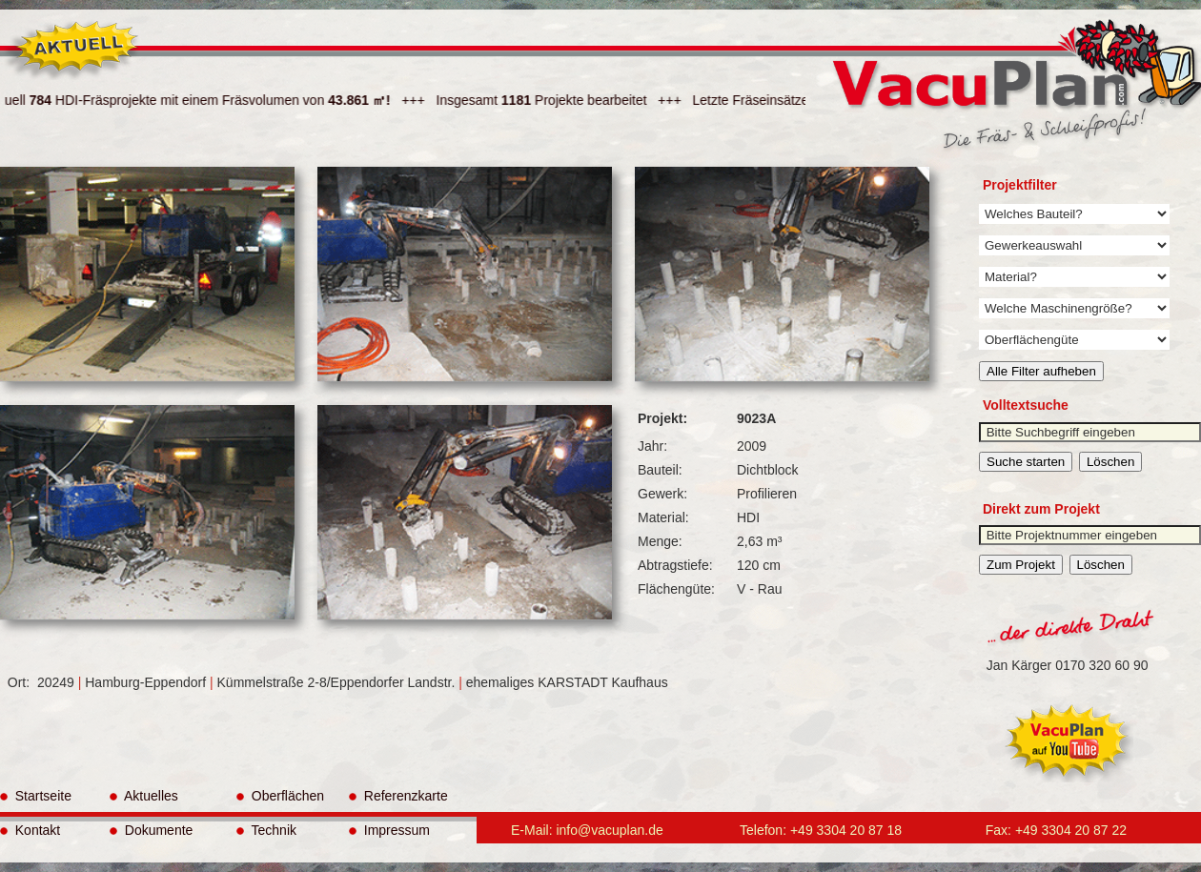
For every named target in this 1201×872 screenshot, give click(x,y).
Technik (266, 830)
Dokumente (151, 830)
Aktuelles (144, 795)
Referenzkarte (398, 795)
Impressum (389, 830)
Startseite (35, 795)
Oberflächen (280, 795)
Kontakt (30, 830)
